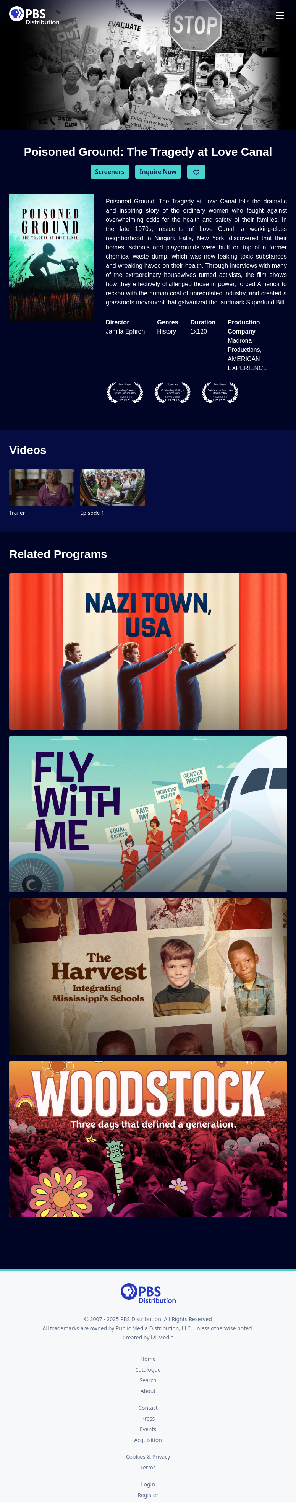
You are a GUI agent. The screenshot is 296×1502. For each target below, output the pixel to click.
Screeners (110, 172)
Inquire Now (158, 172)
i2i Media (162, 1337)
